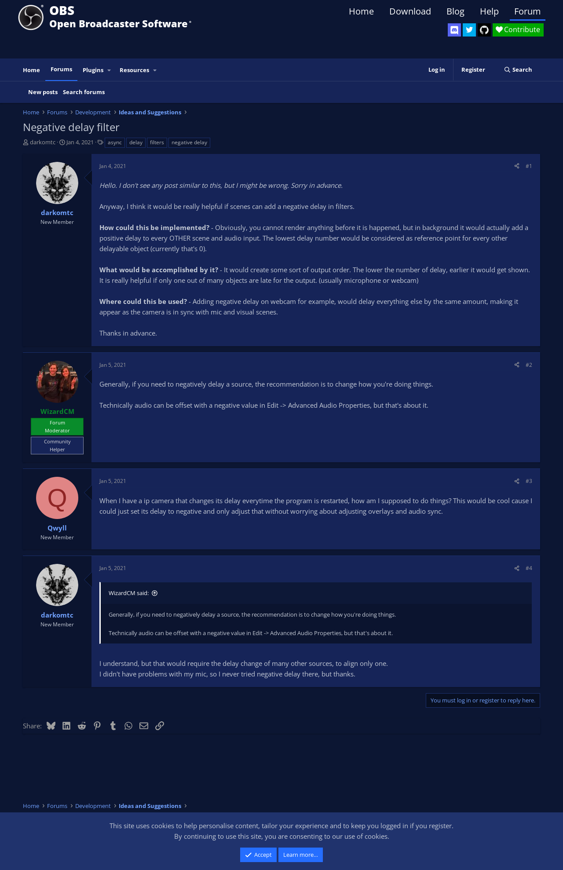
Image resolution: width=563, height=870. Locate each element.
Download (410, 11)
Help (489, 11)
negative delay (189, 142)
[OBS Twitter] (469, 30)
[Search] (518, 69)
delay (136, 142)
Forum (527, 11)
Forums (61, 69)
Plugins (93, 70)
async (115, 142)
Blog (455, 11)
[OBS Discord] (454, 30)
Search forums (84, 92)
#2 (529, 365)
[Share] (517, 166)
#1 (529, 166)
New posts (43, 92)
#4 (529, 568)
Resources (134, 70)
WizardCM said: (129, 593)
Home (361, 11)
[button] (109, 70)
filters (157, 142)
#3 (529, 481)
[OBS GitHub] (484, 30)
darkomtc (42, 142)
